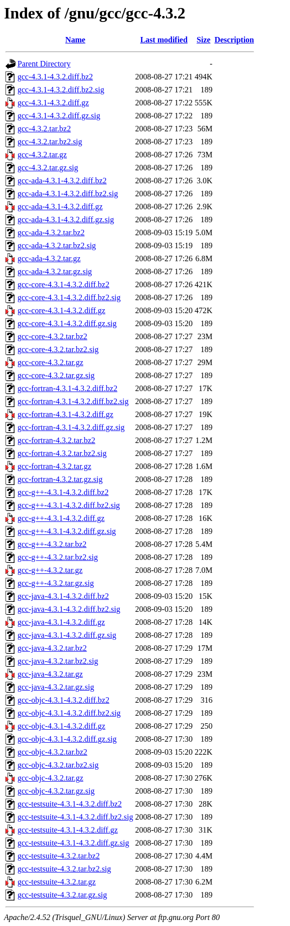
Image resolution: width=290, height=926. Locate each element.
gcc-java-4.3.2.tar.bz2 (52, 648)
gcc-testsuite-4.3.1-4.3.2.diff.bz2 (70, 804)
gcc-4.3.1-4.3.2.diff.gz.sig (59, 115)
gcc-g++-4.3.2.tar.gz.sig (56, 583)
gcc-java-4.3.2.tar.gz (50, 674)
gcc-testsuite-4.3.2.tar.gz (57, 882)
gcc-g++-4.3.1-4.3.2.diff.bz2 (63, 492)
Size (203, 39)
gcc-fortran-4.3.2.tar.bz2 (56, 440)
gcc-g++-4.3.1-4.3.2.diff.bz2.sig (69, 505)
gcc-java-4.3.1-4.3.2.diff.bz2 (63, 596)
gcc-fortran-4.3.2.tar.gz (54, 466)
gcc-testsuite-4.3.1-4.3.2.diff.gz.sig (73, 843)
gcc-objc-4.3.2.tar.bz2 (53, 752)
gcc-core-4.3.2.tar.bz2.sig (58, 349)
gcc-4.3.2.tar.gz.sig (48, 167)
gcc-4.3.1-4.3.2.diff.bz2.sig (61, 89)
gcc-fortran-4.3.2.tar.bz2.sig (62, 453)
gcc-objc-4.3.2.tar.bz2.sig (58, 765)
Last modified (164, 39)
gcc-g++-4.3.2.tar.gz (50, 570)
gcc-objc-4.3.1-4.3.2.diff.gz (62, 726)
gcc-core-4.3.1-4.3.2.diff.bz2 (64, 284)
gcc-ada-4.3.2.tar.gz (49, 258)
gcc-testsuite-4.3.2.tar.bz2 (59, 856)
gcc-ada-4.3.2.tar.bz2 (51, 232)
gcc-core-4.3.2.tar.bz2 (52, 336)
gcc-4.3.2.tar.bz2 (44, 128)
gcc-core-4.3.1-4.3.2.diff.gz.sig (67, 323)
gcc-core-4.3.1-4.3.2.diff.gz (62, 310)
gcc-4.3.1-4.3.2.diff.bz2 (55, 76)
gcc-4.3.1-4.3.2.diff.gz (53, 102)
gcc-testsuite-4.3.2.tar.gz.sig (62, 895)
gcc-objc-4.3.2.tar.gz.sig (56, 791)
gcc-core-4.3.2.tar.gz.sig (56, 375)
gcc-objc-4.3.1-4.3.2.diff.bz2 (64, 700)
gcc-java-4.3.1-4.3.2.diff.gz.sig (67, 635)
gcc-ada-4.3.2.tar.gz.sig (55, 271)
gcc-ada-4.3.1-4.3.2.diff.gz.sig (66, 219)
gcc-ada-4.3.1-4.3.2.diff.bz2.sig (68, 193)
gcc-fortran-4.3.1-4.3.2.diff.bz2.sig (73, 401)
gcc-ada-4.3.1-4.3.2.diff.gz (60, 206)
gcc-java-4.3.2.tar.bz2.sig (58, 661)
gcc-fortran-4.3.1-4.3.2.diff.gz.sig (71, 427)
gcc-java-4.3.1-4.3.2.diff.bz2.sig (69, 609)
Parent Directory (44, 63)
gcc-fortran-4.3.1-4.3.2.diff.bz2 (68, 388)
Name (76, 39)
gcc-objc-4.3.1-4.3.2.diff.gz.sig (67, 739)
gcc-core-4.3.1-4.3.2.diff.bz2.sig (69, 297)
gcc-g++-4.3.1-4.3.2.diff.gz (61, 518)
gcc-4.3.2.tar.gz (42, 154)
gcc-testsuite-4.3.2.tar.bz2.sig (64, 869)
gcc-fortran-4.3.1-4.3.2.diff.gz (66, 414)
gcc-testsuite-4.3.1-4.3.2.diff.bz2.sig (75, 817)
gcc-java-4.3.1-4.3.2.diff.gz (61, 622)
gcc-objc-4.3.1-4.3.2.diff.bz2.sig (69, 713)
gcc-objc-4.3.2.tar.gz (51, 778)
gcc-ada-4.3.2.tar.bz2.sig (57, 245)
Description (234, 39)
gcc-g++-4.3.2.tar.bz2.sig (58, 557)
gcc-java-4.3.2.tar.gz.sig (56, 687)
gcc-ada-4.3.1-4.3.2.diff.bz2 (62, 180)
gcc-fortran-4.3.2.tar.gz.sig (60, 479)
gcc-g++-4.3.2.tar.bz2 (52, 544)
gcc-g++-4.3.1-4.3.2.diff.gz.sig (67, 531)
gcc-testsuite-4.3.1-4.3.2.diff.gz (68, 830)
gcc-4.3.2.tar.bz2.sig (50, 141)
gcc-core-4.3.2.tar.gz (50, 362)
